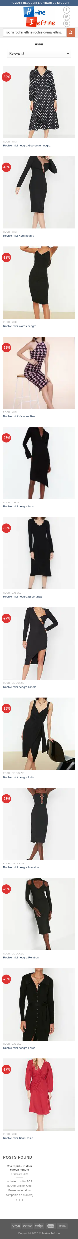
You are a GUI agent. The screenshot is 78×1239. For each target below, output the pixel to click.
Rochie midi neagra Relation (21, 957)
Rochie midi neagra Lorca (19, 1047)
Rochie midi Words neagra (19, 326)
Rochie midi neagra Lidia (18, 777)
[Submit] (71, 32)
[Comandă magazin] (39, 53)
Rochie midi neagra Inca (18, 506)
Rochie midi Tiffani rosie (18, 1138)
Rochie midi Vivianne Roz (19, 416)
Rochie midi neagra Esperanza (22, 596)
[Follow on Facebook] (66, 9)
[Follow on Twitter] (66, 16)
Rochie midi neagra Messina (21, 867)
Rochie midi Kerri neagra (18, 235)
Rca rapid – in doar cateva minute (19, 1168)
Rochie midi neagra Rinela (19, 687)
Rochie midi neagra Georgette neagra (26, 145)
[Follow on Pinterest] (66, 23)
